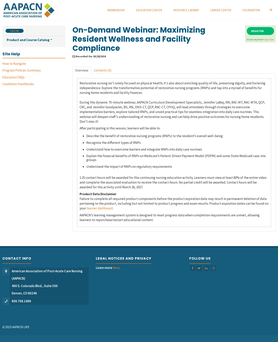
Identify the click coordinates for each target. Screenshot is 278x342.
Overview (81, 70)
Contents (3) (102, 70)
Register (257, 31)
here (116, 268)
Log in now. (269, 39)
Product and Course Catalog (29, 40)
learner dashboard (100, 208)
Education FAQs (13, 77)
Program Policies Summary (21, 70)
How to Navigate (14, 63)
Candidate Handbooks (18, 84)
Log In (14, 31)
